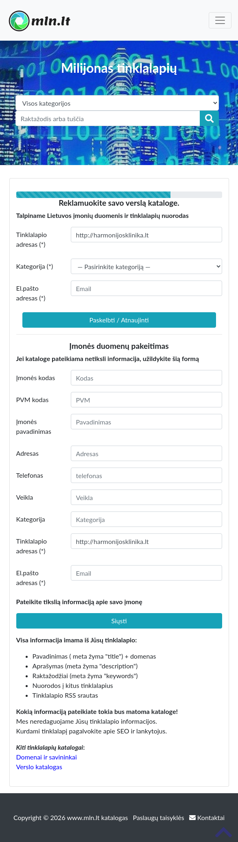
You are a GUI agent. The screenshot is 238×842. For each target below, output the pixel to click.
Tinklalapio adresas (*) (31, 239)
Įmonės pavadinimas (33, 426)
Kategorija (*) (34, 266)
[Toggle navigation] (220, 20)
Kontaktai (207, 817)
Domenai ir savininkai (46, 757)
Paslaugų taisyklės (159, 817)
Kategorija (30, 519)
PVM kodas (32, 399)
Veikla (24, 497)
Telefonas (29, 475)
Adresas (27, 453)
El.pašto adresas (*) (31, 293)
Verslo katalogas (39, 766)
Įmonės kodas (35, 377)
